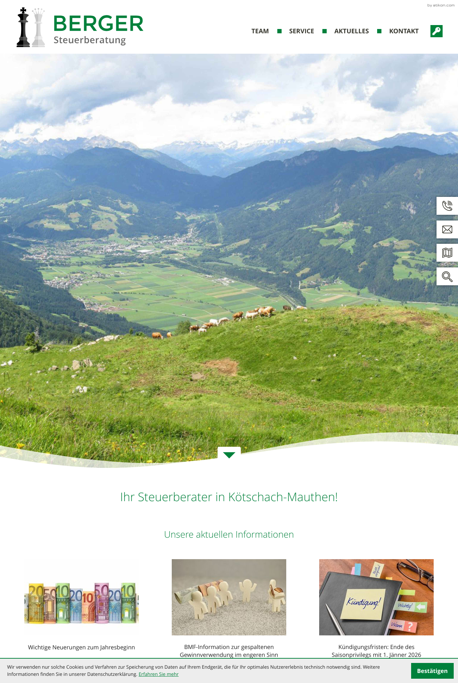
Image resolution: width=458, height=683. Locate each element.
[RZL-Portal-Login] (436, 31)
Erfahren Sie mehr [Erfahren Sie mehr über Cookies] (158, 674)
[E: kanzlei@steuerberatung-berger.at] (447, 229)
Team (260, 31)
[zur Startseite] (79, 27)
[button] (447, 206)
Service (301, 31)
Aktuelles (351, 31)
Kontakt (404, 31)
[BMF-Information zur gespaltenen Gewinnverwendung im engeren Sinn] (229, 610)
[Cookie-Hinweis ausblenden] (432, 671)
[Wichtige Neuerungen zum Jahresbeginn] (81, 606)
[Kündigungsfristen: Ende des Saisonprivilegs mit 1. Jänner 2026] (376, 610)
